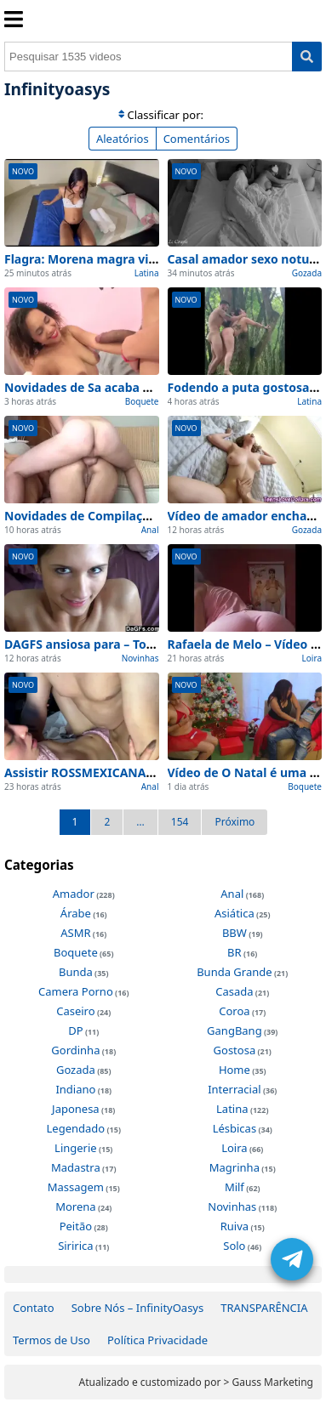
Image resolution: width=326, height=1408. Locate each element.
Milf (234, 1187)
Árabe (75, 913)
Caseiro (75, 1011)
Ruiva (234, 1226)
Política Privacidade (157, 1340)
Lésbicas (234, 1128)
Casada (234, 991)
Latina (146, 273)
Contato (33, 1307)
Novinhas (140, 658)
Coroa (234, 1011)
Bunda (76, 971)
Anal (150, 530)
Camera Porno (75, 991)
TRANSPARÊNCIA (263, 1307)
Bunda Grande (234, 971)
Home (234, 1069)
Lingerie (75, 1147)
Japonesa (76, 1108)
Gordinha (75, 1050)
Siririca (75, 1245)
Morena (75, 1206)
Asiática (234, 913)
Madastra (75, 1167)
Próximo (234, 822)
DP (75, 1030)
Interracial (234, 1089)
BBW (234, 932)
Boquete (142, 401)
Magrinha (234, 1167)
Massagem (76, 1187)
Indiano (75, 1089)
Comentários (196, 138)
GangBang (234, 1030)
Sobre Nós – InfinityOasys (137, 1307)
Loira (312, 658)
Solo (234, 1245)
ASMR (75, 932)
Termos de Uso (51, 1340)
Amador (73, 893)
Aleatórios (122, 138)
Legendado (76, 1128)
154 (180, 822)
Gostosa (235, 1050)
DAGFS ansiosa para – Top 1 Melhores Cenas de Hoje (156, 644)
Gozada (307, 273)
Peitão (76, 1226)
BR (234, 952)
